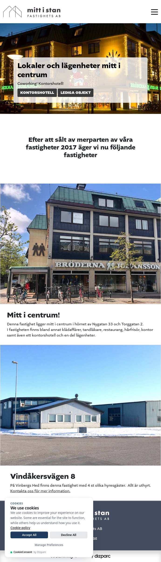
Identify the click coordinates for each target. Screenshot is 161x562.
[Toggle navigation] (154, 11)
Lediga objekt (76, 92)
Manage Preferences (49, 545)
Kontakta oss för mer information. (40, 491)
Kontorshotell (37, 92)
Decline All (68, 535)
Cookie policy (20, 528)
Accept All (29, 535)
